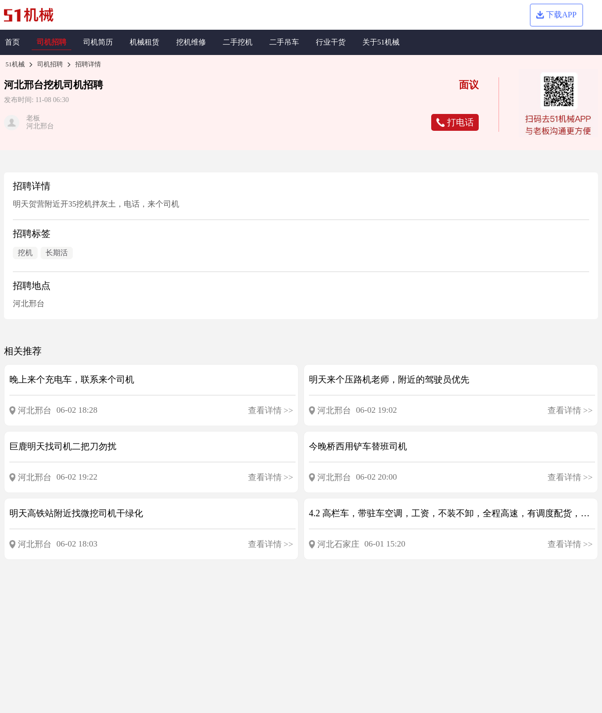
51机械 (15, 64)
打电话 (455, 122)
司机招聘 (50, 64)
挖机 (53, 84)
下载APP (556, 14)
